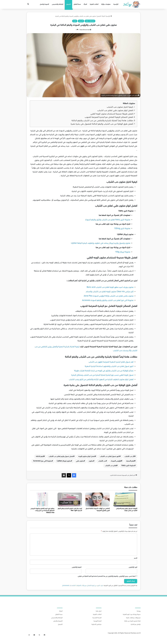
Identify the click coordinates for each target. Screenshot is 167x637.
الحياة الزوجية (97, 621)
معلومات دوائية (105, 4)
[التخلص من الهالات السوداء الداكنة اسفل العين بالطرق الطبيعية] (97, 499)
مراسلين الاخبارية (96, 624)
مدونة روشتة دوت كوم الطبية (131, 614)
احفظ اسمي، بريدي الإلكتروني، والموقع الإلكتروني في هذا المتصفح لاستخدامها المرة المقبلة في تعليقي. (106, 576)
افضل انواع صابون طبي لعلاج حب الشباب (115, 110)
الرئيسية (115, 4)
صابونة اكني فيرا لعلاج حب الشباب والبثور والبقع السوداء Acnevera (107, 300)
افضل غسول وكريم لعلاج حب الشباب (61, 456)
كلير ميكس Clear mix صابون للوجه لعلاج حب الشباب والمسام (109, 292)
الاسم (135, 558)
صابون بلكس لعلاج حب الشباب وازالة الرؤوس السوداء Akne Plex (108, 296)
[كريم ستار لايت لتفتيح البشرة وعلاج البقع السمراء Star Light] (70, 499)
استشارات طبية (90, 21)
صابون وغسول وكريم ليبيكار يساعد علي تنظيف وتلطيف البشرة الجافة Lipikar (100, 243)
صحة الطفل (77, 4)
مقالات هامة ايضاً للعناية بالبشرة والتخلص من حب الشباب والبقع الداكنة (102, 120)
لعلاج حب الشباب (111, 466)
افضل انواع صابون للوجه (86, 456)
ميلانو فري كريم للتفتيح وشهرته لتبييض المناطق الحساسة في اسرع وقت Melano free (42, 511)
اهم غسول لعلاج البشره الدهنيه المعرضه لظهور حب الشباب (111, 362)
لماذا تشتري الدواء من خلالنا (132, 621)
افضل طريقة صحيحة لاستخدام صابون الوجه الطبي (111, 114)
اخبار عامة (98, 611)
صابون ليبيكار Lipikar (64, 461)
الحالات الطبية (94, 4)
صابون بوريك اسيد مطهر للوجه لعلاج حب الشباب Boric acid (110, 287)
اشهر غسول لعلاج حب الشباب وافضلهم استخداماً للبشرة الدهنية (109, 366)
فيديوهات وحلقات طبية (133, 618)
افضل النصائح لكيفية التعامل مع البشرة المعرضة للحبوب (109, 117)
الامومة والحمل (44, 4)
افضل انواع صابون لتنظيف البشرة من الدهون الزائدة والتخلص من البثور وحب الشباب (101, 379)
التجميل (68, 4)
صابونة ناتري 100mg (122, 228)
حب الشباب (102, 461)
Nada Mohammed (85, 30)
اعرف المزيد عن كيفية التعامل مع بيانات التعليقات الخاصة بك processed (83, 585)
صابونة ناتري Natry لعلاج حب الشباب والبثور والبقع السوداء (107, 220)
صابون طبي (80, 461)
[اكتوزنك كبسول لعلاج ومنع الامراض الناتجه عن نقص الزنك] (125, 499)
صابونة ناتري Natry (128, 466)
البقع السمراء (130, 461)
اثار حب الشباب (130, 456)
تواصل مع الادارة (135, 624)
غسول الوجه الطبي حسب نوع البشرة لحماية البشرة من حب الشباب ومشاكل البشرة (102, 375)
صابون (91, 461)
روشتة (138, 611)
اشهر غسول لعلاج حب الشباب (110, 456)
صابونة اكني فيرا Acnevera (42, 461)
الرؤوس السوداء (116, 461)
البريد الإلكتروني (133, 567)
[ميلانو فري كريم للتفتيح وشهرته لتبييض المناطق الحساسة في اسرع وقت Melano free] (42, 499)
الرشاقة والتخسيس (57, 4)
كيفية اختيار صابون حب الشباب (120, 107)
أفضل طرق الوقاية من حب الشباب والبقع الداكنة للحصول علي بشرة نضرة (102, 124)
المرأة (85, 4)
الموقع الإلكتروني (76, 567)
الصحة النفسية (97, 618)
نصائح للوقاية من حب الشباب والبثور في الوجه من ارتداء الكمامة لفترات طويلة (103, 371)
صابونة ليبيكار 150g (122, 252)
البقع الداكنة (40, 456)
